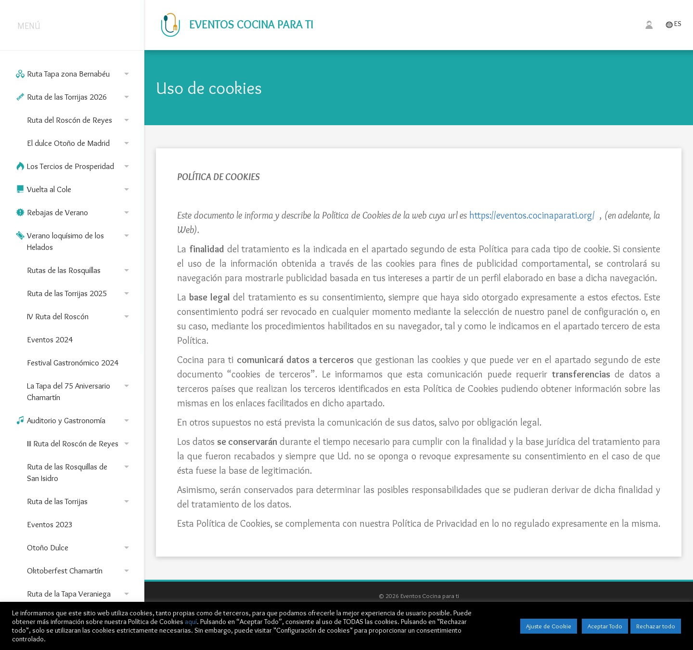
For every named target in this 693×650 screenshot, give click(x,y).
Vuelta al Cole (74, 189)
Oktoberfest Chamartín (79, 570)
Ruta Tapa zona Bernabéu (74, 73)
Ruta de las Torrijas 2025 (79, 293)
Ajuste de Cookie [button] (548, 626)
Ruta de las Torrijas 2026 (74, 97)
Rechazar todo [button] (655, 626)
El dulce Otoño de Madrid (79, 143)
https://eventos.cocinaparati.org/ (532, 215)
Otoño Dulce (79, 547)
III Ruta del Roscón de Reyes (79, 443)
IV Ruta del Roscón (79, 316)
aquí (191, 621)
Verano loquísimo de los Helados (74, 241)
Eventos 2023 (50, 524)
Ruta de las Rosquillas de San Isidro (79, 472)
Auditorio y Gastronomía (74, 420)
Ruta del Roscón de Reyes (79, 120)
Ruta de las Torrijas (79, 501)
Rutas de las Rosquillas (79, 270)
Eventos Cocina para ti (234, 24)
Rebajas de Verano (74, 212)
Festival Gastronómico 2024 (72, 362)
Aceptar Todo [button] (605, 626)
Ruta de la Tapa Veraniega (79, 593)
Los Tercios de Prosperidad (74, 166)
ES (673, 24)
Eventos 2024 (50, 339)
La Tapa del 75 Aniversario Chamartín (79, 391)
